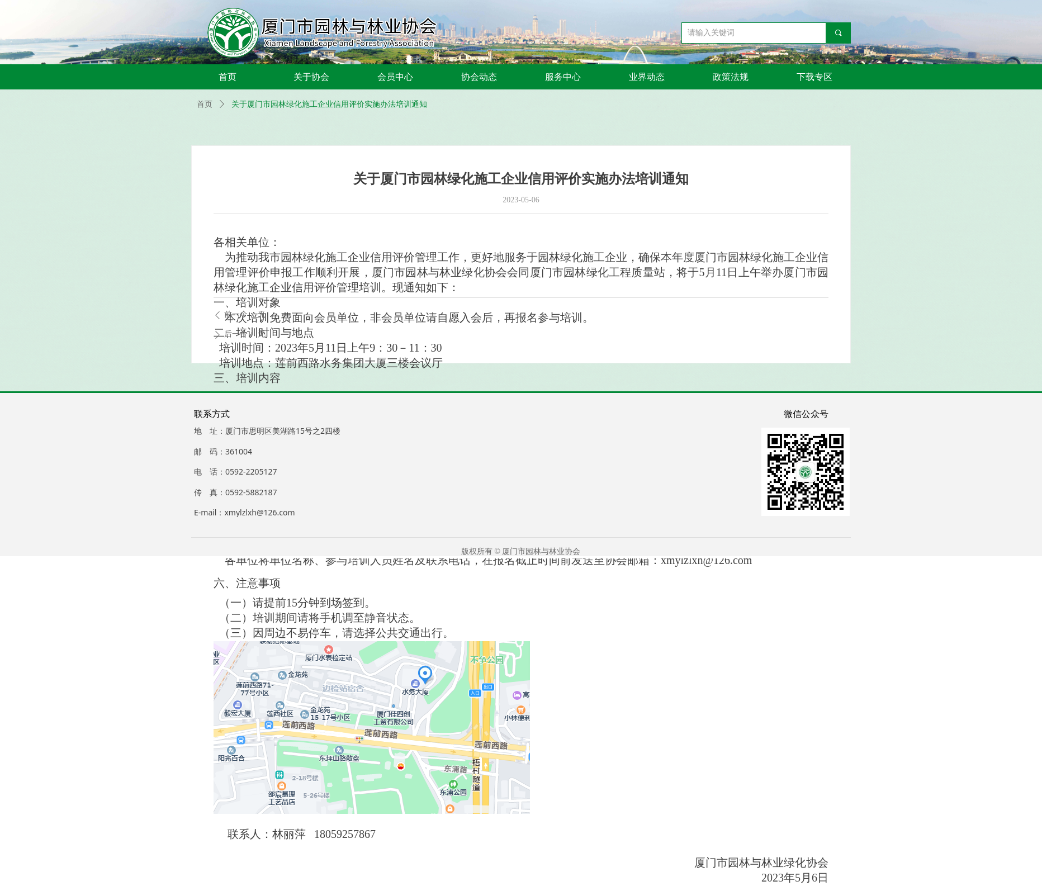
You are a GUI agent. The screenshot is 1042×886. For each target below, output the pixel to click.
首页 (204, 104)
